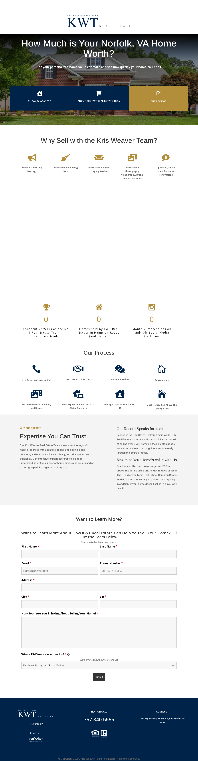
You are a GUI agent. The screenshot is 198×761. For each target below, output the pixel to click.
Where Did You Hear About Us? (45, 654)
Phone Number (111, 563)
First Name (30, 546)
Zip (103, 596)
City (25, 596)
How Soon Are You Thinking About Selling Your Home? (60, 613)
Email (26, 563)
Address (28, 580)
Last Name (108, 546)
